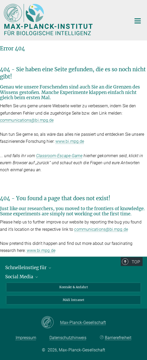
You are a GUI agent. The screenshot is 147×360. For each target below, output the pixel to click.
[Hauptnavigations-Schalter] (137, 21)
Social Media (22, 276)
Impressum (26, 337)
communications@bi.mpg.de (27, 120)
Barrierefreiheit (118, 337)
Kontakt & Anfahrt (73, 287)
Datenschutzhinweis (67, 337)
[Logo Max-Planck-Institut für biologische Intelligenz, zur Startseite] (64, 19)
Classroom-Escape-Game (59, 155)
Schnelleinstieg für (28, 267)
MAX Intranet (73, 300)
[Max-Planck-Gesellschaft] (50, 322)
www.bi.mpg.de (69, 141)
